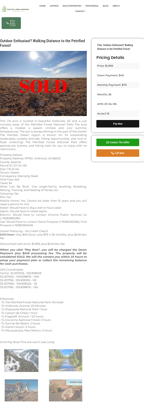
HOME (42, 6)
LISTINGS (54, 6)
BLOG (105, 6)
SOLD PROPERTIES (72, 6)
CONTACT (80, 11)
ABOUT (116, 6)
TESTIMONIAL (92, 6)
